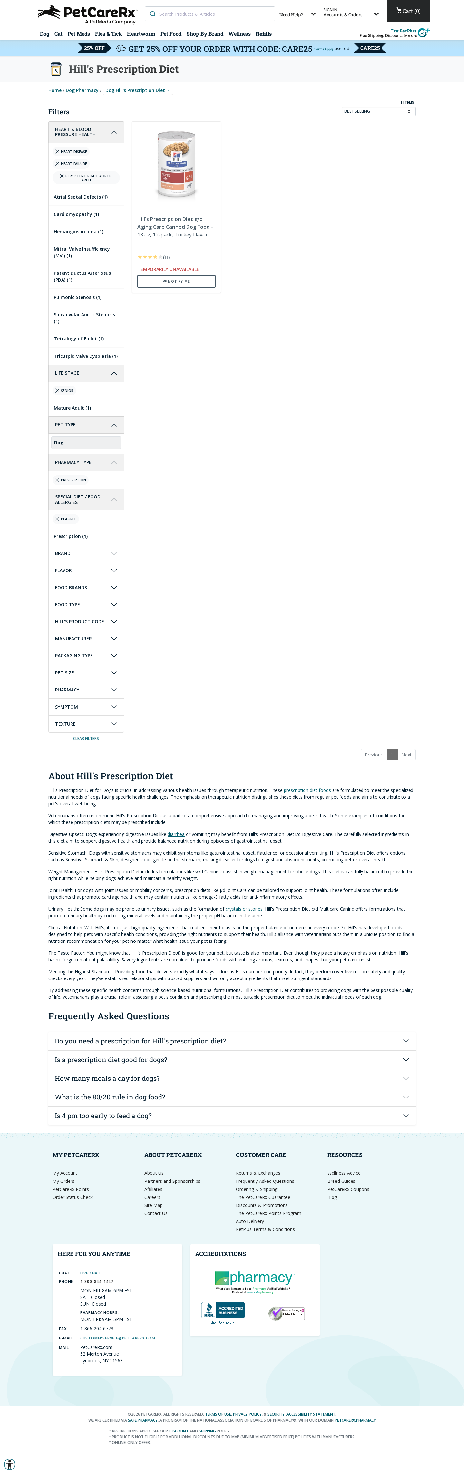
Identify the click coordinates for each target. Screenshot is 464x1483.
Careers (152, 1197)
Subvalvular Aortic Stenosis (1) (84, 317)
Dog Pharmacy (82, 90)
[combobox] (210, 13)
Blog (332, 1197)
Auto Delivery (250, 1221)
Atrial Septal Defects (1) (81, 197)
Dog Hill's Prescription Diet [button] (135, 90)
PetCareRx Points (71, 1189)
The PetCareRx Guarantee (263, 1197)
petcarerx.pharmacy (355, 1420)
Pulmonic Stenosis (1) (78, 297)
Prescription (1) (71, 536)
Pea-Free (65, 519)
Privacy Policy (247, 1414)
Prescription (70, 480)
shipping (207, 1431)
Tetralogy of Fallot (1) (79, 339)
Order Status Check (73, 1197)
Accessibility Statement (310, 1414)
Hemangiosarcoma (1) (78, 231)
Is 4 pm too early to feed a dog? (103, 1115)
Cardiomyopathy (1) (76, 214)
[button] (9, 1464)
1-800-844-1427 (96, 1281)
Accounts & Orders (352, 12)
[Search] (152, 14)
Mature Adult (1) (72, 408)
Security (276, 1414)
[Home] (88, 14)
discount (178, 1431)
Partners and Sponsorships (172, 1181)
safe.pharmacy (143, 1420)
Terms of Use (218, 1414)
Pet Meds (79, 33)
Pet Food (170, 33)
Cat (58, 33)
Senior (64, 390)
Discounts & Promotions (262, 1205)
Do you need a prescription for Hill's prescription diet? (140, 1040)
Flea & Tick (108, 33)
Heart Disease (71, 151)
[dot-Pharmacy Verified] (255, 1282)
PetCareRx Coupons (348, 1189)
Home (55, 90)
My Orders (63, 1181)
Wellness (239, 33)
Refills (264, 33)
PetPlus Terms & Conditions (265, 1229)
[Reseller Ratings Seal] (286, 1313)
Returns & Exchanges (258, 1173)
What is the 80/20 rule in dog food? (110, 1096)
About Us (154, 1173)
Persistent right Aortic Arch (86, 178)
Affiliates (153, 1189)
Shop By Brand (205, 33)
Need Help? (298, 12)
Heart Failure (71, 164)
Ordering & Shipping (256, 1189)
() (408, 10)
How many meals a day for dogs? (107, 1078)
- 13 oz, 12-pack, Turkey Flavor (175, 227)
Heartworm (141, 33)
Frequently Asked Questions (265, 1181)
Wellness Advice (344, 1173)
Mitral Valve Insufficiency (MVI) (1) (82, 252)
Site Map (153, 1205)
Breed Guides (341, 1181)
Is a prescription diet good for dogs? (111, 1059)
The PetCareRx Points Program (268, 1213)
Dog (44, 33)
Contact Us (156, 1213)
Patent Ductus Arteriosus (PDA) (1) (82, 276)
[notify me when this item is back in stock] (176, 281)
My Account (65, 1173)
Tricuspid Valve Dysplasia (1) (86, 356)
